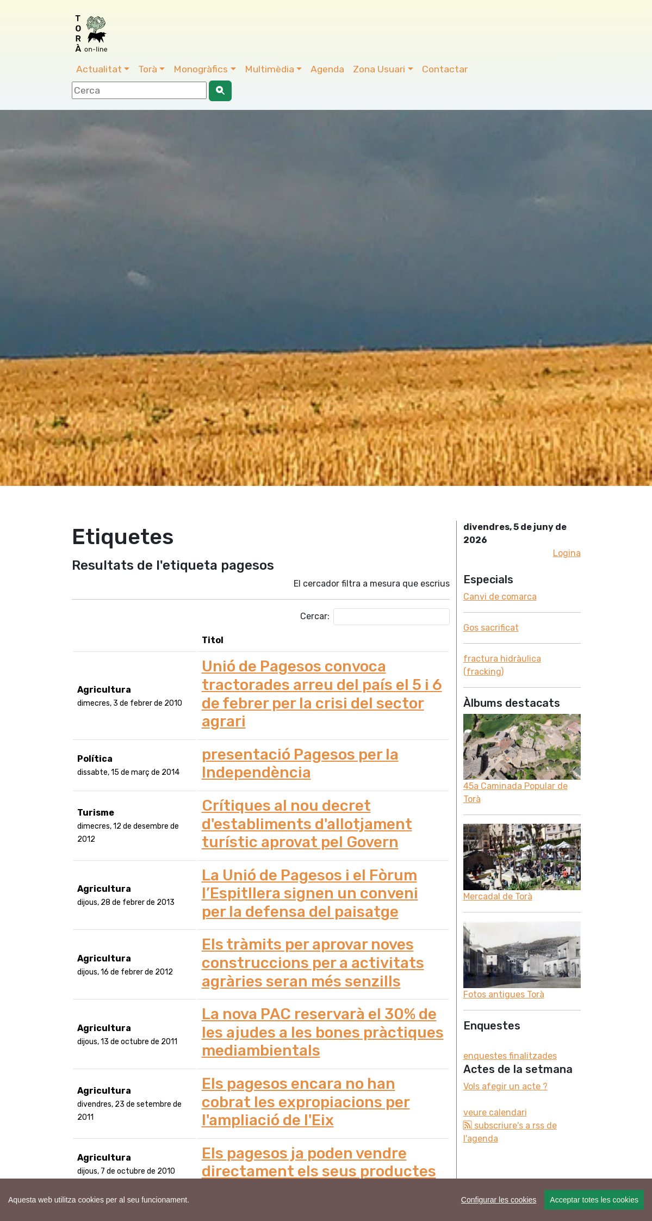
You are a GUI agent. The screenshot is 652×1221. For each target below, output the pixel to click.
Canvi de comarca (500, 596)
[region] (326, 1200)
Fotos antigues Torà (503, 994)
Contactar (445, 69)
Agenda (327, 69)
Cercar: (375, 616)
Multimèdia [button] (269, 69)
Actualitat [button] (99, 69)
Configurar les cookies (499, 1199)
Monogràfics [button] (200, 69)
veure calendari (495, 1112)
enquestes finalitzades (510, 1056)
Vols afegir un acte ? (505, 1086)
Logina (567, 553)
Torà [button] (147, 69)
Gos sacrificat (491, 627)
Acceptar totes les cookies (594, 1199)
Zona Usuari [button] (379, 69)
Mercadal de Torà (497, 896)
